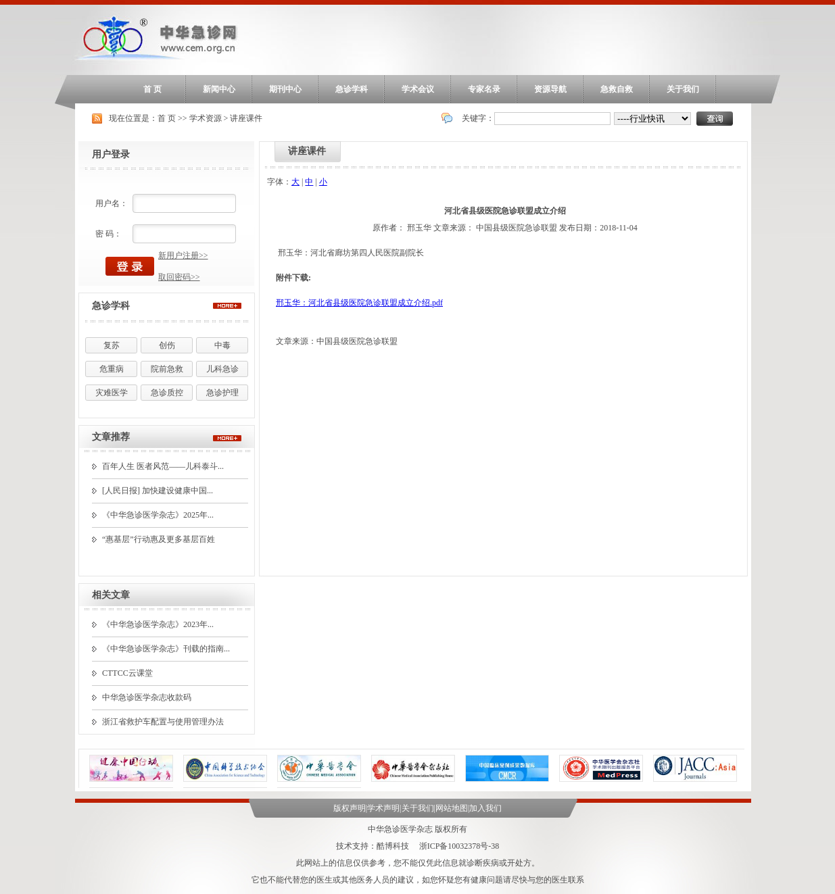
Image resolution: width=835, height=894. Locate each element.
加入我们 (485, 808)
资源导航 (550, 89)
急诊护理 (222, 392)
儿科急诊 (222, 369)
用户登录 (111, 154)
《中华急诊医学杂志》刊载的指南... (166, 648)
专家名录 (484, 89)
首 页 (152, 89)
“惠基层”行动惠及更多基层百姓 (158, 539)
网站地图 (451, 808)
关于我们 (683, 89)
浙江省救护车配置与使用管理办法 (163, 721)
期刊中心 (285, 89)
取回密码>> (179, 277)
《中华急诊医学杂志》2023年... (158, 624)
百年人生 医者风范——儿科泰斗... (163, 466)
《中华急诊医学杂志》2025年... (158, 515)
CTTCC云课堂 (127, 673)
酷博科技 (393, 846)
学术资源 (205, 118)
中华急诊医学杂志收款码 (146, 697)
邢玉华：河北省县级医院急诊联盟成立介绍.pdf (359, 302)
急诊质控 (167, 392)
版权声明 (349, 808)
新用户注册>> (183, 255)
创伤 (167, 345)
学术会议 (418, 89)
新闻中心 (219, 89)
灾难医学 (111, 392)
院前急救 (167, 369)
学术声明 (383, 808)
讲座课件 (246, 118)
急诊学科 (351, 89)
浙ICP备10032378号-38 (459, 846)
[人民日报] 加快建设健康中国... (157, 490)
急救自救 (616, 89)
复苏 (111, 345)
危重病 (111, 369)
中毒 (222, 345)
